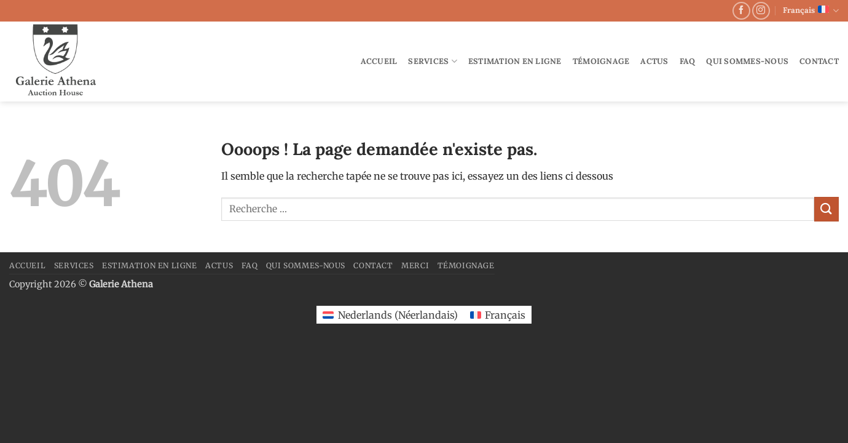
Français (811, 11)
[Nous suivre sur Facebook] (741, 11)
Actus (654, 61)
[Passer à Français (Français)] (498, 315)
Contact (819, 61)
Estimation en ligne (515, 61)
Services (432, 61)
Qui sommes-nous (747, 61)
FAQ (688, 61)
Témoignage (601, 61)
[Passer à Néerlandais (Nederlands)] (389, 315)
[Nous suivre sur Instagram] (761, 11)
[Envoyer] (826, 209)
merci (415, 265)
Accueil (379, 61)
